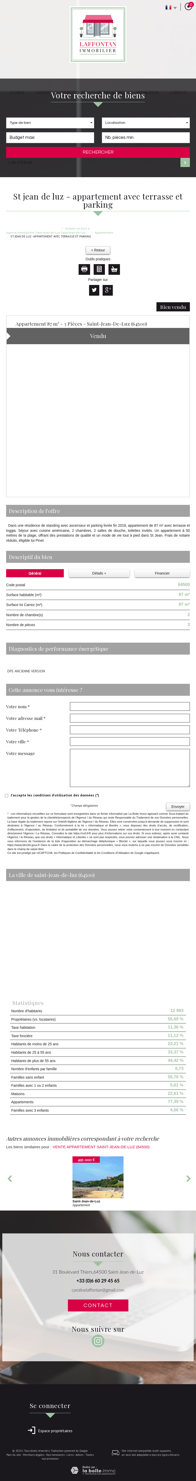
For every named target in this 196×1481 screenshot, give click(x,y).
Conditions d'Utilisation (115, 852)
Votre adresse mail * (26, 718)
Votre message (20, 753)
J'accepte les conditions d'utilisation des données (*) (55, 795)
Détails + (99, 573)
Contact (178, 92)
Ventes (43, 92)
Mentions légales (33, 1455)
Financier (162, 573)
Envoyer (178, 807)
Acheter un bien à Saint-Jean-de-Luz (75, 230)
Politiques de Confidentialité (75, 852)
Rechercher (98, 152)
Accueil (17, 92)
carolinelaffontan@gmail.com (98, 1290)
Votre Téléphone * (24, 729)
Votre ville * (17, 741)
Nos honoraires (55, 1455)
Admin (79, 1455)
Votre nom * (18, 706)
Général (35, 573)
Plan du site (13, 1455)
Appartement (104, 232)
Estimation (148, 92)
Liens (70, 1455)
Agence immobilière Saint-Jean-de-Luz (33, 232)
